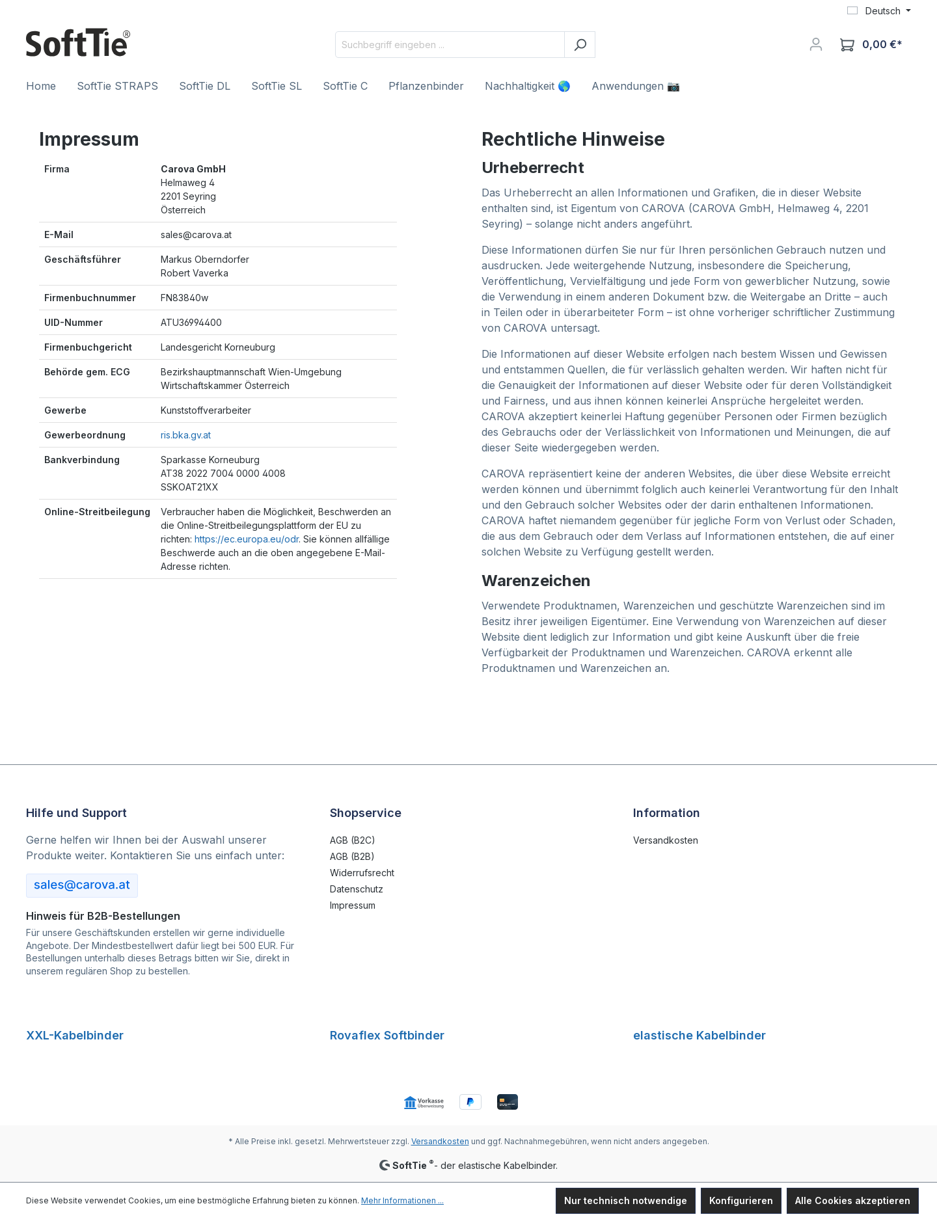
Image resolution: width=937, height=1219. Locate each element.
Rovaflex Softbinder (387, 1035)
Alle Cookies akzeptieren (852, 1200)
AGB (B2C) (352, 840)
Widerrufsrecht (362, 872)
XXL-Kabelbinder (75, 1035)
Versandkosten (665, 840)
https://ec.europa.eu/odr (247, 538)
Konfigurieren (741, 1200)
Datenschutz (356, 888)
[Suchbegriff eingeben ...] (450, 44)
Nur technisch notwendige (625, 1200)
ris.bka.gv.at (186, 434)
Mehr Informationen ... (402, 1200)
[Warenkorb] (871, 44)
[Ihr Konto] (816, 44)
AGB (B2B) (352, 856)
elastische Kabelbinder (699, 1035)
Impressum (352, 905)
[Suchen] (579, 44)
